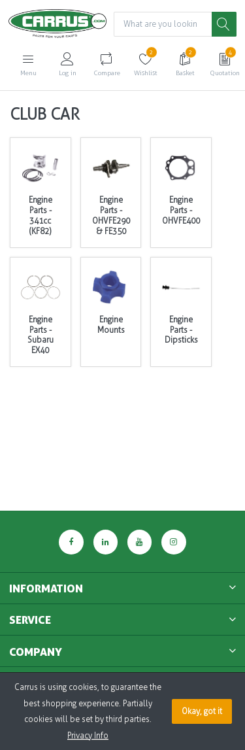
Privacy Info (87, 735)
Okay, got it (202, 711)
